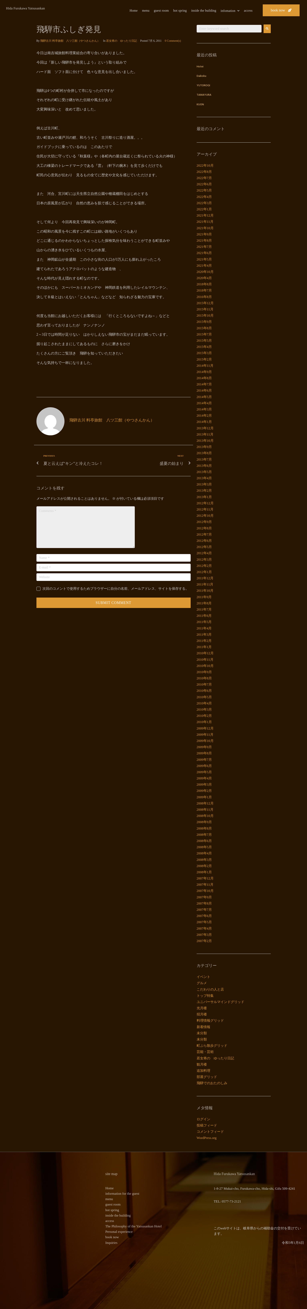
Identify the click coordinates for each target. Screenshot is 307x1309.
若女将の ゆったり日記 (121, 40)
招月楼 (202, 1014)
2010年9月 (204, 672)
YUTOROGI (203, 85)
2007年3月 (204, 935)
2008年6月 (204, 841)
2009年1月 (204, 797)
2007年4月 (204, 928)
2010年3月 (204, 709)
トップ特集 (205, 996)
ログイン (203, 1119)
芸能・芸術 (205, 1052)
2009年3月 (204, 784)
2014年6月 (204, 390)
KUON (200, 104)
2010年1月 (204, 722)
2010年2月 (204, 716)
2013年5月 (204, 472)
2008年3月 (204, 860)
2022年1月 (204, 209)
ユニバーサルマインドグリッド (220, 1002)
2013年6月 (204, 466)
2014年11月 (205, 366)
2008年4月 (204, 853)
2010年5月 (204, 697)
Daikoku (201, 76)
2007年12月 (205, 878)
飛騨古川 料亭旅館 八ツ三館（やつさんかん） (70, 40)
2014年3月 (204, 409)
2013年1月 (204, 497)
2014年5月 (204, 397)
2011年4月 (204, 628)
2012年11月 (205, 509)
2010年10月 (205, 666)
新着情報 (203, 1027)
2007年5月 (204, 922)
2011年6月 (204, 616)
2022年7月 (204, 178)
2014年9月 (204, 372)
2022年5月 (204, 190)
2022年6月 (204, 184)
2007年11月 (205, 885)
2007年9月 (204, 897)
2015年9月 (204, 322)
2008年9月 (204, 822)
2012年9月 (204, 522)
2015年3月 (204, 353)
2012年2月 (204, 566)
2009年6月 (204, 766)
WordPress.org (207, 1138)
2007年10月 (205, 891)
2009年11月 (205, 735)
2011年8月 (204, 603)
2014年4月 (204, 403)
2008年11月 (205, 810)
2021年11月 (205, 222)
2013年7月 (204, 459)
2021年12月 (205, 215)
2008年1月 (204, 872)
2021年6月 (204, 253)
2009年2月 (204, 791)
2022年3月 (204, 203)
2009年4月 (204, 778)
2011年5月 (204, 622)
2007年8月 (204, 903)
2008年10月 (205, 816)
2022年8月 (204, 172)
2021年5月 (204, 259)
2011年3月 (204, 634)
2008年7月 (204, 835)
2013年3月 (204, 484)
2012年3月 (204, 559)
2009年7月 (204, 760)
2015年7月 (204, 334)
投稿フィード (207, 1125)
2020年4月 (204, 278)
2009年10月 (205, 741)
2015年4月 (204, 347)
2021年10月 (205, 228)
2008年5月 (204, 847)
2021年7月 (204, 247)
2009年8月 (204, 753)
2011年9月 (204, 597)
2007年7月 (204, 910)
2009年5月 (204, 772)
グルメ (202, 983)
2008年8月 (204, 828)
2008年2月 (204, 866)
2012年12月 (205, 503)
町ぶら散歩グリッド (212, 1046)
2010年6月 (204, 691)
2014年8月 (204, 378)
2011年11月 (205, 584)
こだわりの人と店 (210, 989)
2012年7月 (204, 534)
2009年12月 (205, 728)
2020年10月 (205, 272)
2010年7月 (204, 684)
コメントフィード (210, 1132)
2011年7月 (204, 609)
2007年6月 (204, 916)
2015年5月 (204, 340)
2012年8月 (204, 528)
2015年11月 (205, 309)
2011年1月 (204, 647)
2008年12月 (205, 803)
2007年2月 (204, 941)
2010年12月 (205, 653)
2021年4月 (204, 265)
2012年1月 (204, 572)
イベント (203, 977)
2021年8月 (204, 240)
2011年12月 (205, 578)
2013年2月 (204, 490)
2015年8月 (204, 328)
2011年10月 (205, 591)
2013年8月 (204, 453)
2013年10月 (205, 441)
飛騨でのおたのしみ (212, 1083)
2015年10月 (205, 315)
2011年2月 (204, 641)
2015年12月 (205, 303)
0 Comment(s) (173, 40)
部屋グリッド (207, 1077)
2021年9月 (204, 234)
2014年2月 (204, 415)
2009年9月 (204, 747)
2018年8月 (204, 284)
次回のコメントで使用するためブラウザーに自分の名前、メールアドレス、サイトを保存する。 (115, 589)
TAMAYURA (204, 95)
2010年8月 (204, 678)
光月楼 (202, 1008)
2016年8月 (204, 297)
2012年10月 (205, 516)
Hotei (200, 66)
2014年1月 (204, 422)
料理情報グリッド (210, 1020)
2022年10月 (205, 165)
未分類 (202, 1033)
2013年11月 (205, 434)
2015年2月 (204, 359)
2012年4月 (204, 553)
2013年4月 (204, 478)
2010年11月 (205, 660)
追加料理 (203, 1071)
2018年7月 (204, 290)
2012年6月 (204, 541)
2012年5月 (204, 547)
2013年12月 (205, 428)
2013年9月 (204, 447)
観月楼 (202, 1064)
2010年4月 (204, 703)
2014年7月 (204, 384)
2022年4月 (204, 197)
